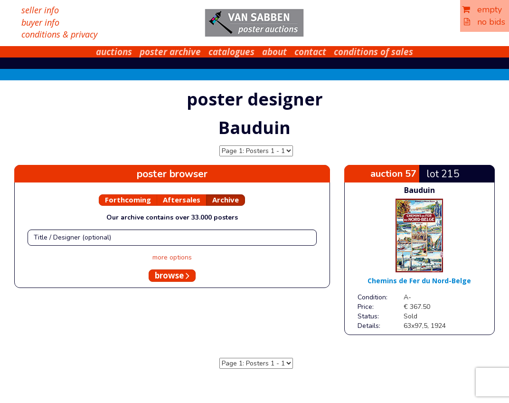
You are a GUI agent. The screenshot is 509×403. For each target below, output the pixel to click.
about (274, 52)
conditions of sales (373, 52)
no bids (484, 22)
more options (172, 257)
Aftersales (181, 199)
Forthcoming (128, 199)
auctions (114, 52)
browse (172, 275)
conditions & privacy (59, 34)
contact (310, 52)
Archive (225, 199)
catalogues (231, 52)
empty (482, 9)
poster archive (170, 52)
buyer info (40, 22)
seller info (40, 10)
